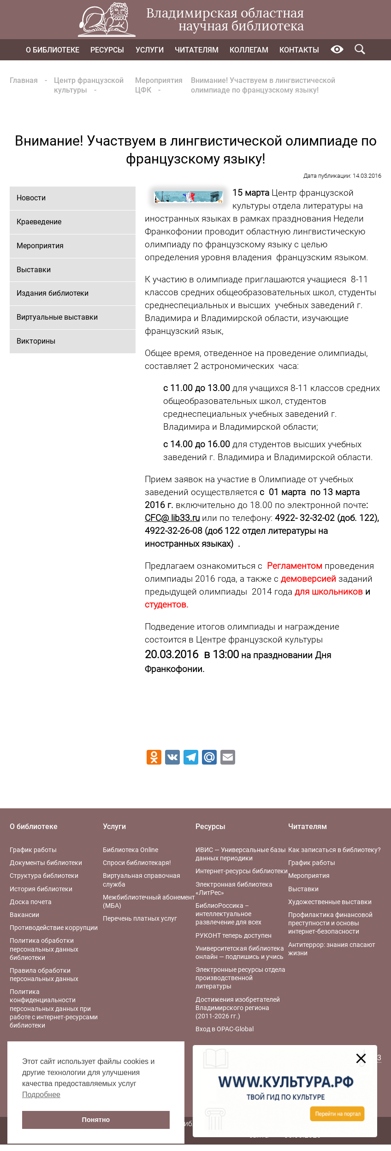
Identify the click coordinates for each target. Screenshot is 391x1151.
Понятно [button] (96, 1119)
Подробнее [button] (41, 1094)
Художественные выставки (330, 902)
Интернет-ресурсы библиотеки (242, 871)
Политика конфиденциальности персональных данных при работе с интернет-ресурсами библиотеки (54, 1008)
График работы (33, 849)
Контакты (299, 50)
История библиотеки (41, 889)
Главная (24, 80)
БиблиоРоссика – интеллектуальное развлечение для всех (228, 914)
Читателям (197, 50)
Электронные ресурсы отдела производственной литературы (240, 978)
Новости (31, 197)
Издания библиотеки (53, 293)
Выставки (34, 269)
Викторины (36, 341)
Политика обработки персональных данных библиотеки (44, 949)
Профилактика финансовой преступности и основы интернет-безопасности (330, 923)
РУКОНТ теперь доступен (234, 935)
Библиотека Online (130, 849)
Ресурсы (107, 50)
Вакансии (24, 914)
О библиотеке (52, 50)
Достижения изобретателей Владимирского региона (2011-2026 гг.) (238, 1008)
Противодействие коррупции (54, 927)
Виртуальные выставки (57, 317)
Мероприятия (40, 245)
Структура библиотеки (44, 875)
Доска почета (31, 902)
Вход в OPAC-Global (225, 1029)
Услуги (150, 50)
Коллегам (249, 50)
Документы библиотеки (46, 862)
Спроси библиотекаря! (137, 862)
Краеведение (39, 221)
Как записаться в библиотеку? (334, 849)
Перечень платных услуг (140, 918)
